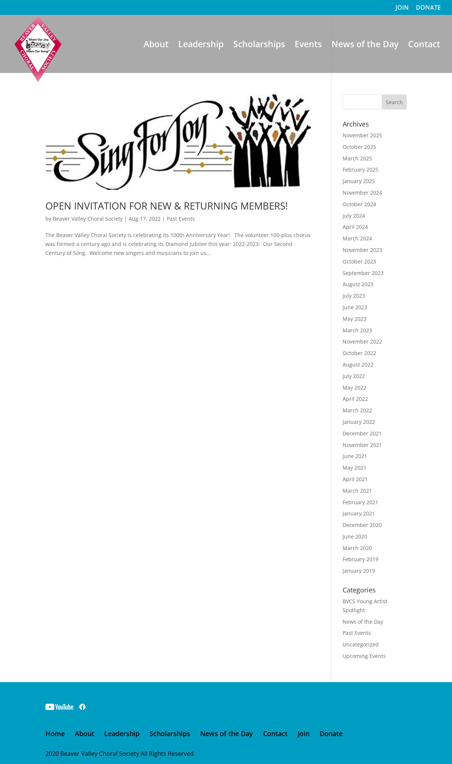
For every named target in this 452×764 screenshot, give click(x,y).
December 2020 (362, 524)
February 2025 (360, 169)
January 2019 (359, 570)
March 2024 (357, 238)
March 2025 (357, 158)
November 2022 (362, 341)
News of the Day (364, 45)
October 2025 (359, 146)
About (156, 45)
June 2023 (355, 307)
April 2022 (355, 398)
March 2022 (357, 410)
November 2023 (362, 249)
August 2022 (358, 364)
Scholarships (259, 45)
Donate (331, 733)
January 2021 (359, 513)
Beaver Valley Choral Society (88, 218)
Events (308, 45)
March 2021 (357, 490)
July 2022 (354, 376)
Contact (424, 45)
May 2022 (354, 387)
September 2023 (363, 272)
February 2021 (360, 502)
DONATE (428, 8)
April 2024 (355, 226)
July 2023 (354, 295)
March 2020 (357, 548)
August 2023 (358, 284)
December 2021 (362, 433)
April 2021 (355, 479)
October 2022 (359, 353)
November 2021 (362, 444)
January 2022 (359, 421)
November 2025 (362, 135)
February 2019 (360, 559)
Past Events (181, 218)
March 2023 (357, 330)
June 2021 (355, 456)
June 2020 (355, 536)
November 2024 (362, 192)
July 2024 (354, 215)
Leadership (201, 45)
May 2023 (354, 318)
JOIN (402, 8)
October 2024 (359, 204)
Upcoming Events (364, 655)
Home (55, 733)
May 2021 (354, 467)
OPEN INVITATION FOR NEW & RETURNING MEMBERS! (166, 205)
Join (304, 733)
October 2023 (359, 261)
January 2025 (359, 181)
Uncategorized (361, 644)
